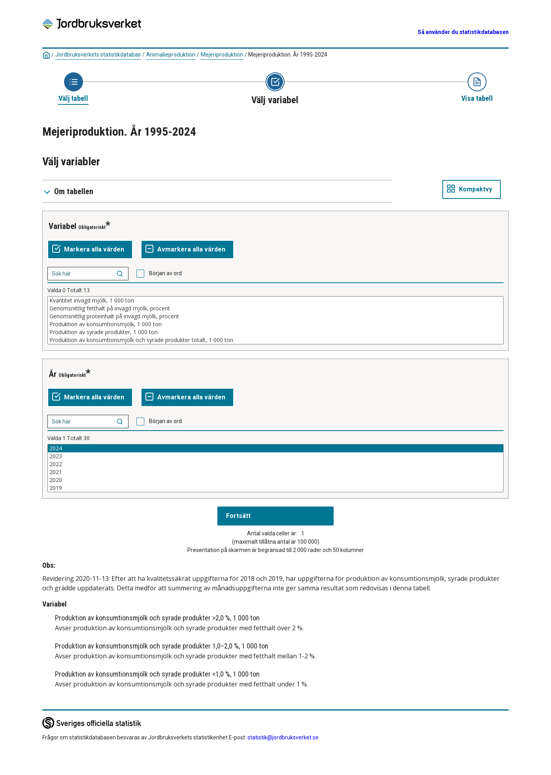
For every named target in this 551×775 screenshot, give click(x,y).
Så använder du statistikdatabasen (463, 32)
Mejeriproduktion (222, 54)
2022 (275, 464)
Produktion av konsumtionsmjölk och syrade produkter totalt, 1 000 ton (275, 340)
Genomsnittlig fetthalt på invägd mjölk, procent (275, 308)
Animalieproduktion (170, 54)
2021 (275, 472)
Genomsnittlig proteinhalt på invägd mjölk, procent (275, 316)
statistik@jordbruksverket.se (283, 737)
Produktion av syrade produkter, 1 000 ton (275, 332)
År (53, 374)
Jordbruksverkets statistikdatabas (98, 54)
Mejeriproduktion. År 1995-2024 (287, 54)
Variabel (62, 226)
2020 (275, 480)
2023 (275, 456)
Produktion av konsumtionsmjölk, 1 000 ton (275, 324)
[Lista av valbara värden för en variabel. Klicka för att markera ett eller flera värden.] (275, 320)
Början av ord (165, 273)
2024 (275, 448)
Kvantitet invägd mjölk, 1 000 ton (275, 300)
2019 (275, 488)
